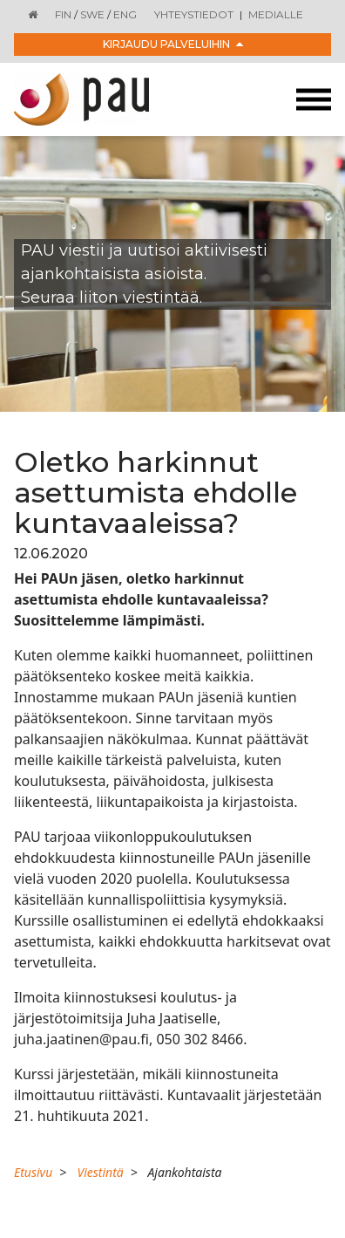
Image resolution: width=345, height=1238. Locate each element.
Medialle (275, 14)
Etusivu (33, 1172)
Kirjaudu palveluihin (173, 44)
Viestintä (100, 1172)
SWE (92, 14)
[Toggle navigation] (313, 99)
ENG (125, 14)
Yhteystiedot (193, 14)
